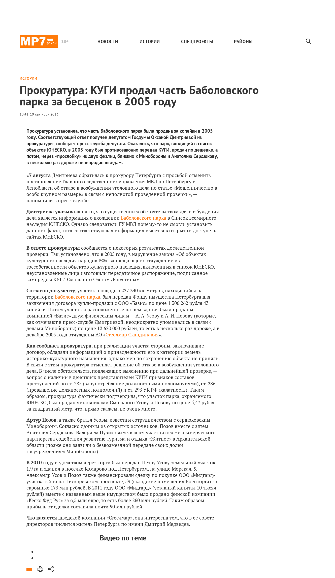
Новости (107, 41)
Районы (243, 41)
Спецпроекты (197, 41)
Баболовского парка (143, 218)
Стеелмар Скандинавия (132, 334)
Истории (150, 41)
